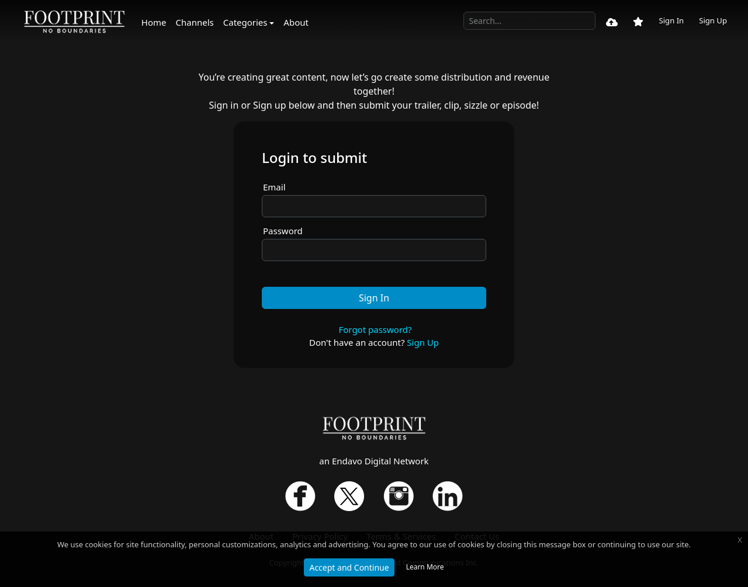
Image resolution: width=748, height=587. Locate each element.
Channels (195, 22)
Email (274, 187)
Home (154, 22)
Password (283, 231)
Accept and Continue (349, 567)
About (296, 22)
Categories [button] (245, 22)
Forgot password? (374, 329)
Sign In (671, 20)
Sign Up (713, 20)
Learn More (425, 567)
